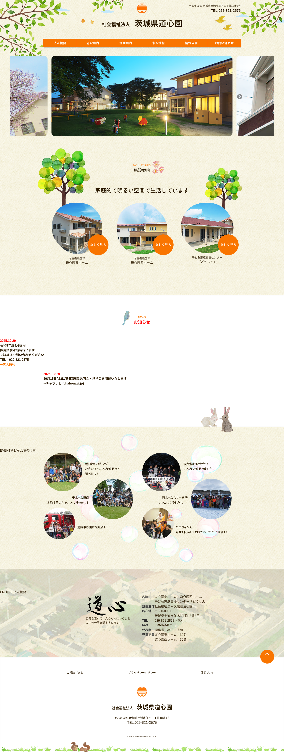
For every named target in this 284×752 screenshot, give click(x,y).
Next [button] (239, 96)
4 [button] (151, 141)
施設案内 (92, 43)
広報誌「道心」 (76, 672)
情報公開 (191, 43)
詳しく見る (98, 245)
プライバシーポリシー (142, 672)
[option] (142, 96)
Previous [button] (43, 96)
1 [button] (133, 141)
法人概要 (59, 43)
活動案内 (125, 43)
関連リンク (208, 672)
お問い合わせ (224, 43)
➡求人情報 (7, 364)
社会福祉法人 (142, 24)
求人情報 (158, 43)
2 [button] (139, 141)
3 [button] (145, 141)
